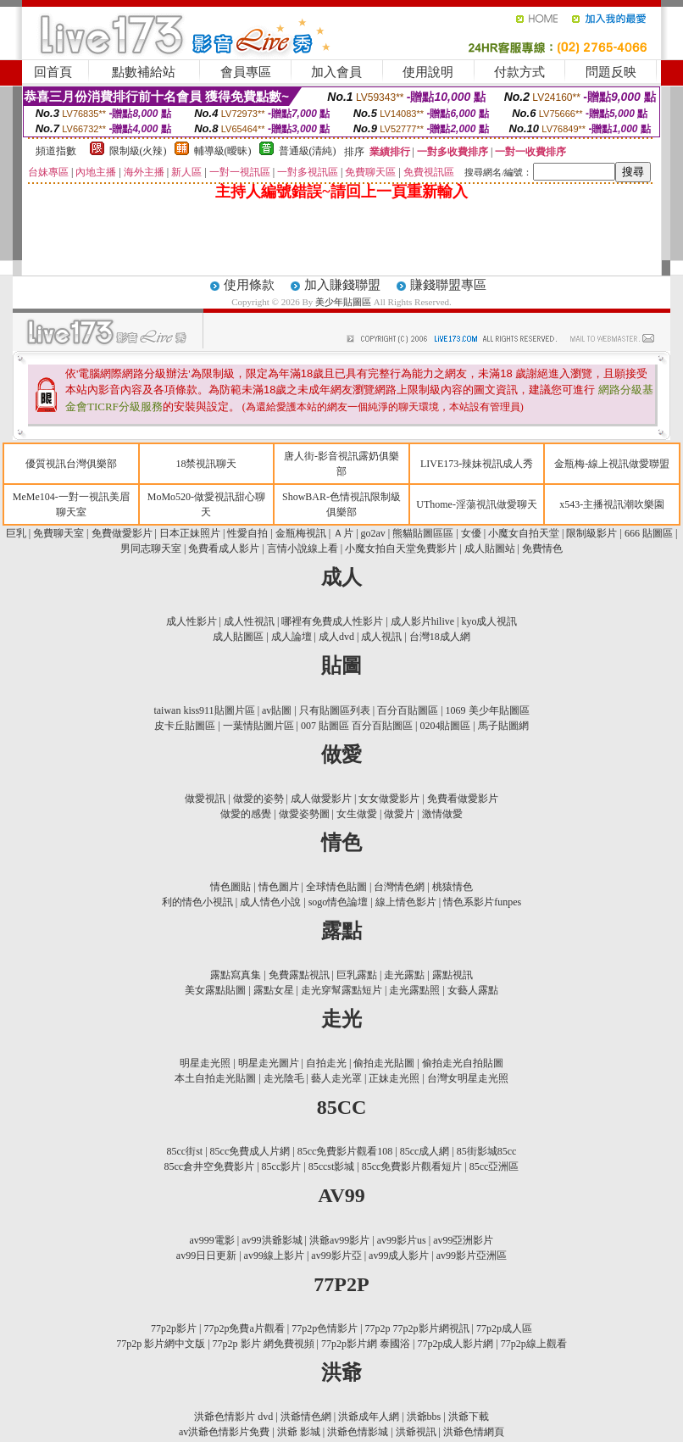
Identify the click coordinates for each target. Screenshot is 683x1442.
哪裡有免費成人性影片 (332, 621)
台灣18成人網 (439, 637)
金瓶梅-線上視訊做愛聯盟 (611, 464)
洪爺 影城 (298, 1432)
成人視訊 (381, 637)
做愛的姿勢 (258, 799)
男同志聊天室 (152, 548)
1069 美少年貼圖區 (488, 710)
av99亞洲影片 (463, 1240)
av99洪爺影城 (272, 1240)
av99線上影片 (274, 1255)
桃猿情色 (452, 887)
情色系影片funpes (482, 902)
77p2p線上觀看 (534, 1344)
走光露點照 (414, 990)
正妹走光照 (394, 1078)
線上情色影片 (405, 902)
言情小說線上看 (302, 548)
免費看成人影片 (223, 548)
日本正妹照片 (189, 533)
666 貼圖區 (649, 533)
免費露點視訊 (299, 975)
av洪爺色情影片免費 (224, 1432)
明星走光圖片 (268, 1063)
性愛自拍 (247, 533)
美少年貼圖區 (344, 302)
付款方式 (519, 72)
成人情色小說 (270, 902)
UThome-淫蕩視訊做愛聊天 (476, 504)
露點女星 (273, 990)
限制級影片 (591, 533)
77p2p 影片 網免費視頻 (263, 1344)
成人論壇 (291, 637)
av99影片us (401, 1240)
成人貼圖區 (238, 637)
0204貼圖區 (444, 726)
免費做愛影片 (122, 533)
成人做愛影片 (321, 799)
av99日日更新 (206, 1255)
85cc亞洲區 (494, 1166)
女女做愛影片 (388, 799)
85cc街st (185, 1151)
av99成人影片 (399, 1255)
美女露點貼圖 (215, 990)
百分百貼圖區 (407, 710)
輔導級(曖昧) (223, 151)
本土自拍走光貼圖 (215, 1078)
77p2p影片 (174, 1328)
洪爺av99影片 (339, 1240)
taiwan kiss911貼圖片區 (203, 710)
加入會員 (336, 72)
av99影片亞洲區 (471, 1255)
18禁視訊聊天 (205, 464)
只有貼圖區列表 (334, 710)
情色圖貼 (230, 887)
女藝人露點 (472, 990)
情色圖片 (278, 887)
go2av (373, 533)
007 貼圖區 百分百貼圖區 (357, 726)
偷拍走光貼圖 (383, 1063)
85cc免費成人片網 (250, 1151)
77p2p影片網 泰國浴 (365, 1344)
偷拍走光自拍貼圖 (462, 1063)
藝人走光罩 (336, 1078)
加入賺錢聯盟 (342, 285)
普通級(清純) (307, 151)
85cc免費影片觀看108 (345, 1151)
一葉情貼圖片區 (258, 726)
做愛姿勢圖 (304, 814)
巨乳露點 (356, 975)
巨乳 (16, 533)
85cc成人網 (425, 1151)
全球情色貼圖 (336, 887)
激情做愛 (442, 814)
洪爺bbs (424, 1417)
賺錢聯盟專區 (448, 285)
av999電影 (212, 1240)
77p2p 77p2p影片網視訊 (417, 1328)
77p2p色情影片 (325, 1328)
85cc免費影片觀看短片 (412, 1166)
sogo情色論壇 (338, 902)
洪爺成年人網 (368, 1417)
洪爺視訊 (416, 1432)
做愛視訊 (205, 799)
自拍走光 (326, 1063)
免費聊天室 (58, 533)
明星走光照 (205, 1063)
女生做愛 (356, 814)
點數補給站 (143, 72)
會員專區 (245, 72)
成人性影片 (191, 621)
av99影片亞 (336, 1255)
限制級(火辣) (138, 151)
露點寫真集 (235, 975)
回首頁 (53, 72)
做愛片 (399, 814)
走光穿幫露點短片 (341, 990)
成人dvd (336, 637)
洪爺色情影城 (357, 1432)
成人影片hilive (422, 621)
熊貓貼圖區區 (422, 533)
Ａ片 (343, 533)
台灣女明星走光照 (467, 1078)
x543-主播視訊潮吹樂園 (611, 504)
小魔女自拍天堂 (523, 533)
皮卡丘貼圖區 (184, 726)
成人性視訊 (249, 621)
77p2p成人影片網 (455, 1344)
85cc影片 (282, 1166)
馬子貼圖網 (503, 726)
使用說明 (428, 72)
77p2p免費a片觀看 (243, 1328)
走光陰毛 (284, 1078)
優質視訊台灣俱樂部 (71, 464)
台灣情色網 (399, 887)
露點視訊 (452, 975)
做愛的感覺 (245, 814)
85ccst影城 (331, 1166)
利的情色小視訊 (197, 902)
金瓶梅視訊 (300, 533)
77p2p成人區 (504, 1328)
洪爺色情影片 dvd (233, 1417)
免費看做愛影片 (462, 799)
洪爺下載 (468, 1417)
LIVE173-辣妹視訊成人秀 (476, 464)
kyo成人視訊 (489, 621)
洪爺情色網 (305, 1417)
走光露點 (404, 975)
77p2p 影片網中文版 (160, 1344)
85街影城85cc (487, 1151)
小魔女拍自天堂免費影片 (401, 548)
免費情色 (542, 548)
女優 (471, 533)
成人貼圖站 (489, 548)
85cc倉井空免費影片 (209, 1166)
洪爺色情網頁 (473, 1432)
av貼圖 (277, 710)
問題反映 (611, 72)
